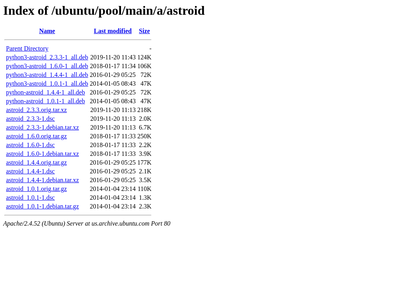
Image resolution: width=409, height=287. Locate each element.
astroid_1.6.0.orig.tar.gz (36, 136)
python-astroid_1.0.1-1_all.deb (45, 101)
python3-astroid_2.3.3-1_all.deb (47, 57)
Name (47, 31)
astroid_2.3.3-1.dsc (30, 118)
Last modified (113, 31)
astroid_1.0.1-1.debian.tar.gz (42, 206)
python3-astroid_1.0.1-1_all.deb (47, 83)
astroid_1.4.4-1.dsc (30, 171)
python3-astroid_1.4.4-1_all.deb (47, 74)
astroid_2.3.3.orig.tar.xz (36, 109)
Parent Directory (27, 48)
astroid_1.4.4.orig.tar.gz (36, 162)
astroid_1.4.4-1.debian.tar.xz (42, 180)
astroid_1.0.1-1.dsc (30, 197)
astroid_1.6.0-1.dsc (30, 145)
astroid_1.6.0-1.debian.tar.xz (42, 153)
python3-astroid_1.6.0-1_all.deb (47, 66)
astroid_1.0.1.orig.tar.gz (36, 188)
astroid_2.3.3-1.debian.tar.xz (42, 127)
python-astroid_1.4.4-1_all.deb (45, 92)
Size (144, 31)
